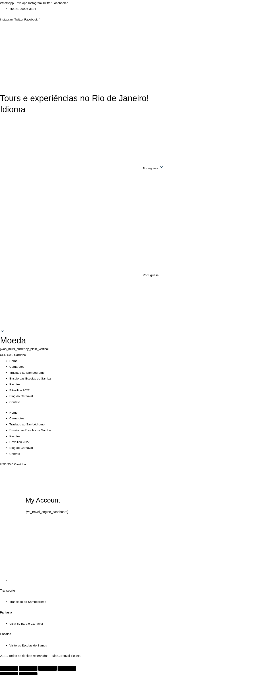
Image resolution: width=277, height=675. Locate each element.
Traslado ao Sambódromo (27, 372)
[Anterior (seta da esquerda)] (9, 672)
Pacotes (15, 383)
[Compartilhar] (47, 666)
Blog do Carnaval (21, 395)
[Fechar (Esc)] (67, 666)
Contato (14, 401)
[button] (138, 275)
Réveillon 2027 (19, 389)
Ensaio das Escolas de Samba (30, 378)
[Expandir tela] (28, 666)
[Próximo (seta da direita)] (28, 672)
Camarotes (17, 366)
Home (13, 360)
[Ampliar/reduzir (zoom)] (9, 666)
